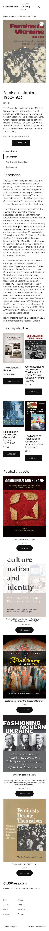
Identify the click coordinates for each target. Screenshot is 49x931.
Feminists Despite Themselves (24, 864)
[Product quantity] (7, 143)
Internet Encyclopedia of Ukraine (24, 320)
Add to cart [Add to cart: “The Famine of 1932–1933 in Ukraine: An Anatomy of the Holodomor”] (33, 458)
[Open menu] (35, 6)
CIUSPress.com (10, 6)
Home (5, 16)
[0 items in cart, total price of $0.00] (43, 6)
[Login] (38, 6)
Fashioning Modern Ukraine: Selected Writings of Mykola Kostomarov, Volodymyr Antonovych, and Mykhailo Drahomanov (24, 783)
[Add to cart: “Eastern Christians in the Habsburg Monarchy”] (24, 710)
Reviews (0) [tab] (12, 167)
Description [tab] (11, 156)
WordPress (42, 926)
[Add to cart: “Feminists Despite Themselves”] (24, 873)
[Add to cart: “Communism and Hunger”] (24, 548)
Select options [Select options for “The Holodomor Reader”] (13, 381)
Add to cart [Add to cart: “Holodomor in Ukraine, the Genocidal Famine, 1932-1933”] (11, 454)
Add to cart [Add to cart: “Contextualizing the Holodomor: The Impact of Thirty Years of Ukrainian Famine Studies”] (33, 391)
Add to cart (21, 142)
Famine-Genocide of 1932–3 (32, 317)
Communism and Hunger (24, 539)
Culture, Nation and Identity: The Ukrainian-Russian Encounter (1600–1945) (24, 620)
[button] (41, 24)
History (11, 16)
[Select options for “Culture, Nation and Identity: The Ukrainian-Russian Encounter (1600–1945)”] (24, 630)
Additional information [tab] (17, 162)
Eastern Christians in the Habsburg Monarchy (24, 701)
